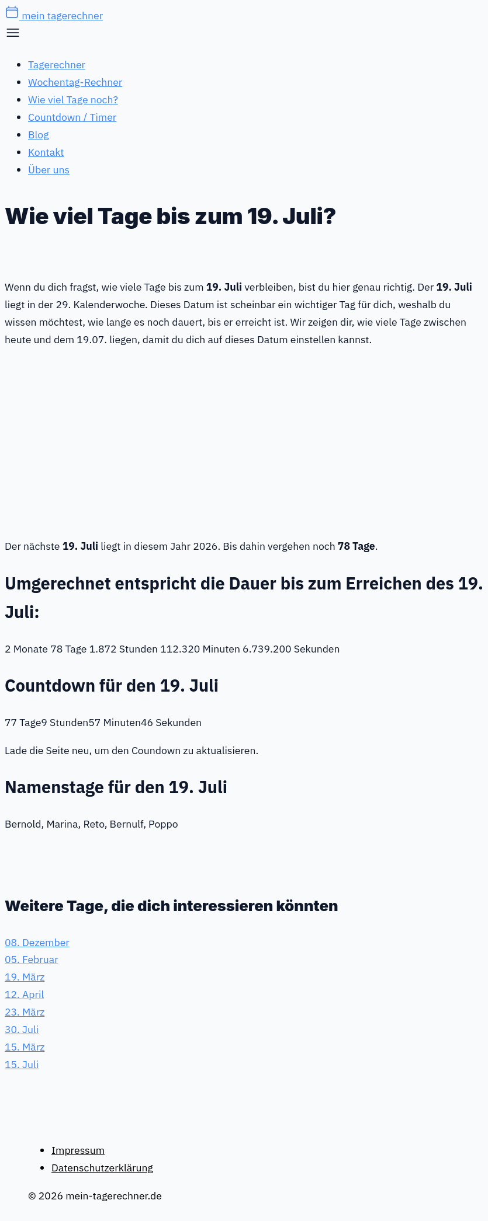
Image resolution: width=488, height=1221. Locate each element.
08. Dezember (37, 942)
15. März (24, 1046)
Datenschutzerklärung (102, 1167)
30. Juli (22, 1029)
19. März (24, 976)
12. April (24, 994)
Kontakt (46, 152)
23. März (24, 1011)
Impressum (78, 1150)
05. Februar (31, 959)
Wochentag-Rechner (75, 82)
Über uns (49, 169)
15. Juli (22, 1064)
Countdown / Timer (72, 117)
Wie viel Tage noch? (73, 99)
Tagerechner (56, 64)
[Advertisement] (244, 440)
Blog (38, 134)
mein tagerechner (54, 15)
